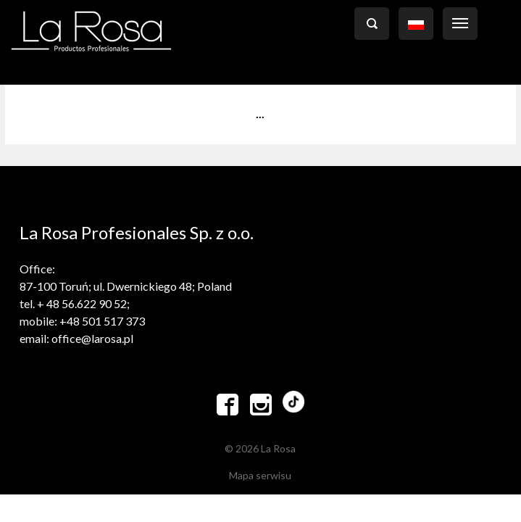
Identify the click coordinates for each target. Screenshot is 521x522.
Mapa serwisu (260, 475)
